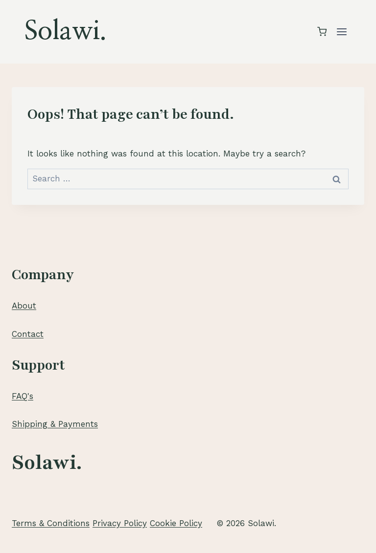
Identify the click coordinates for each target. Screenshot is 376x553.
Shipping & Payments (55, 424)
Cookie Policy (176, 523)
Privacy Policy (120, 523)
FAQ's (22, 396)
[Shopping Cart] (322, 31)
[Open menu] (341, 31)
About (24, 305)
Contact (28, 334)
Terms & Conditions (51, 523)
